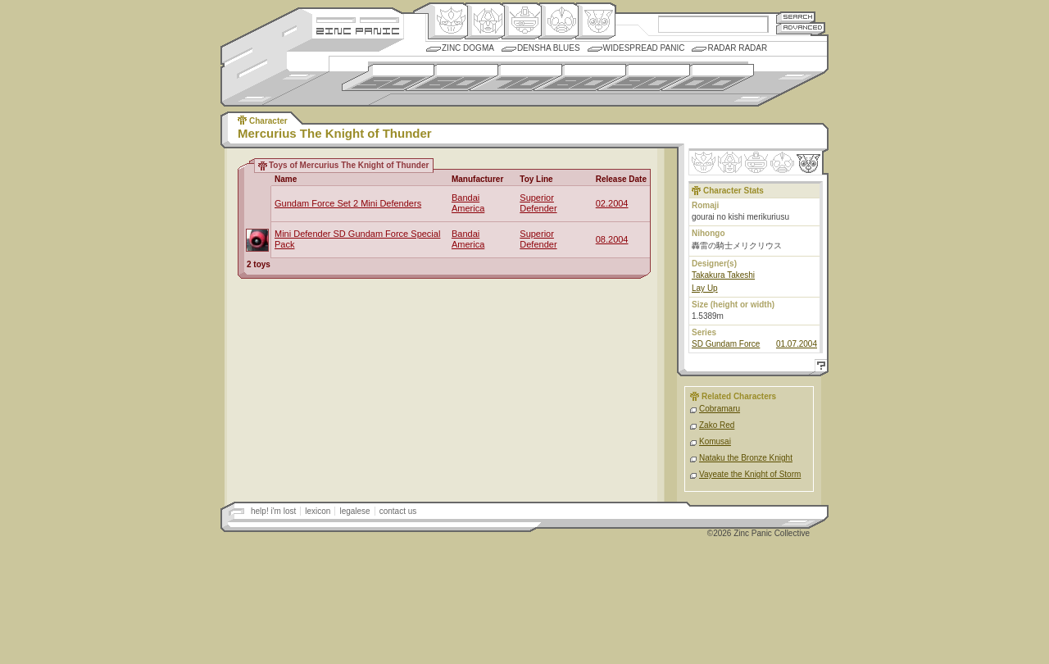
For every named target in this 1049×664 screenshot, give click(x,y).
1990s (643, 77)
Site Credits (357, 18)
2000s (707, 77)
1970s (515, 77)
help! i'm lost (273, 511)
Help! (819, 367)
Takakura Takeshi (723, 275)
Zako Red (716, 425)
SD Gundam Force (726, 343)
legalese (354, 511)
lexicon (317, 511)
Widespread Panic (644, 47)
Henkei (484, 21)
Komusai (715, 441)
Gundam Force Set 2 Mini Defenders (348, 203)
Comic (595, 21)
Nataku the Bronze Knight (745, 457)
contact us (398, 511)
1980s (579, 77)
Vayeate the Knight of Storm (750, 474)
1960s (451, 77)
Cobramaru (719, 408)
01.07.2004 (796, 343)
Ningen (558, 21)
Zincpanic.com (357, 29)
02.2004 (612, 203)
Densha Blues (548, 47)
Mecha (521, 21)
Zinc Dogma (468, 47)
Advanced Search (800, 28)
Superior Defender (538, 203)
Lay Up (705, 288)
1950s (388, 77)
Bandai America (468, 203)
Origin (448, 21)
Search (795, 16)
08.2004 (612, 239)
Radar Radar (737, 47)
